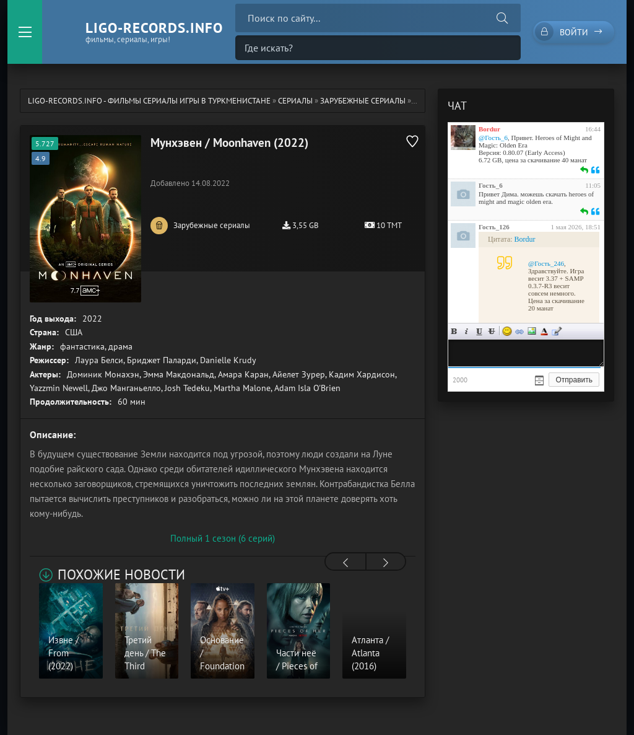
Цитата (556, 331)
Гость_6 (491, 185)
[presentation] (345, 562)
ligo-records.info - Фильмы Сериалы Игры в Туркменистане (149, 100)
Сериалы (295, 100)
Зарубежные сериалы (363, 100)
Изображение (532, 331)
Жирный (454, 331)
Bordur (489, 129)
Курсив (467, 331)
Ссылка (519, 331)
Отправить (574, 380)
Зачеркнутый (491, 331)
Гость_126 (494, 227)
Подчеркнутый (479, 331)
